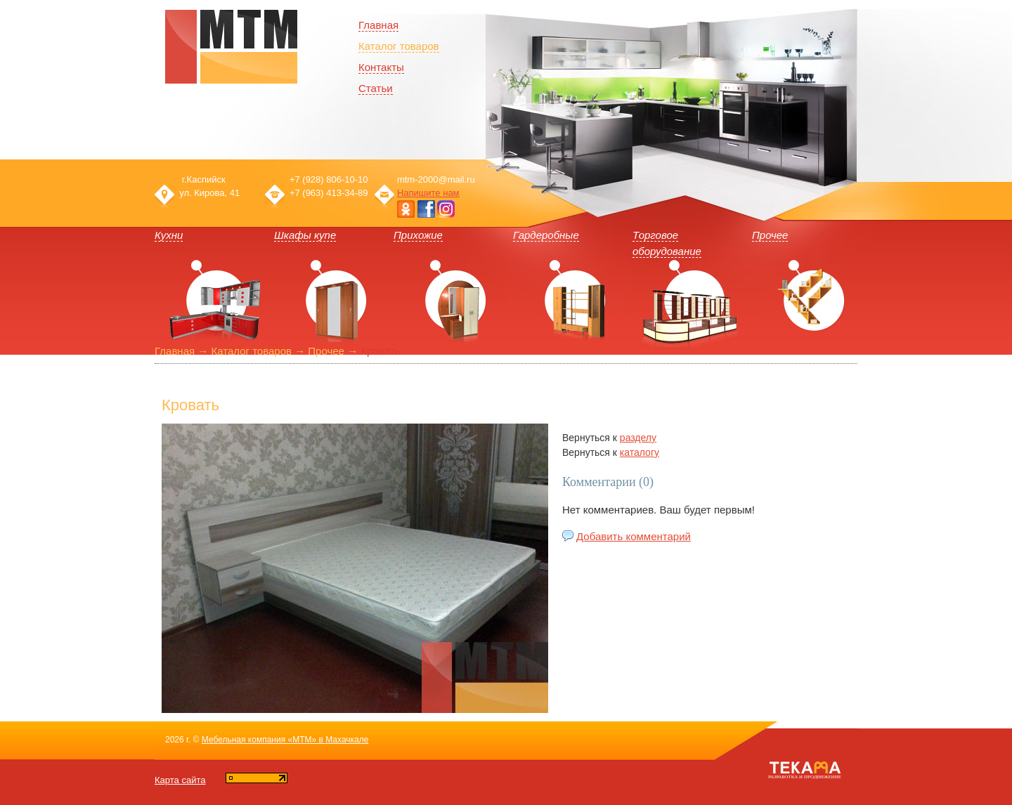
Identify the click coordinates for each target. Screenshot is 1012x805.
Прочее (770, 235)
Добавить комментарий (633, 536)
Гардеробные (546, 235)
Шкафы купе (305, 235)
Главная (175, 351)
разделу (638, 437)
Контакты (381, 67)
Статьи (375, 88)
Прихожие (418, 235)
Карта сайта (180, 780)
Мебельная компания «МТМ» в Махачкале (285, 740)
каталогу (639, 452)
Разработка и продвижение (804, 777)
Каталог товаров (398, 46)
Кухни (169, 235)
